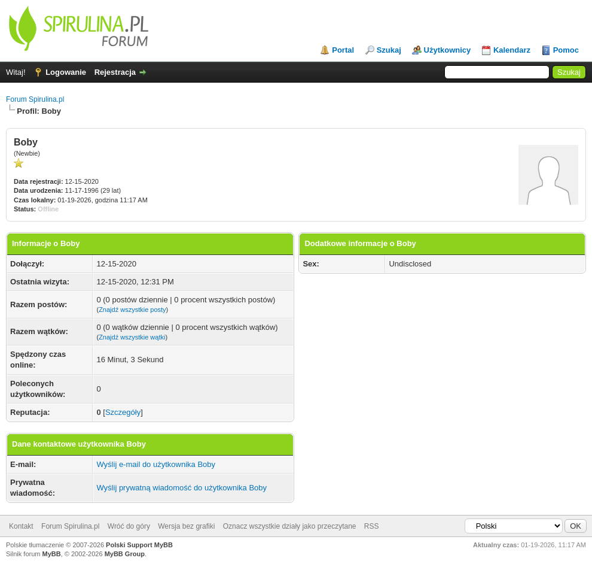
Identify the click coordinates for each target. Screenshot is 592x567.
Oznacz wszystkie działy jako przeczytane (289, 526)
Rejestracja (115, 72)
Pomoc (566, 50)
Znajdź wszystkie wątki (132, 337)
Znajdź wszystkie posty (132, 309)
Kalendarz (511, 50)
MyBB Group (125, 553)
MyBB (51, 553)
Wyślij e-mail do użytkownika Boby (155, 464)
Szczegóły (123, 412)
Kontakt (21, 526)
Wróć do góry (129, 526)
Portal (343, 50)
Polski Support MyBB (139, 544)
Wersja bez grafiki (186, 526)
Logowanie (65, 72)
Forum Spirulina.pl (35, 99)
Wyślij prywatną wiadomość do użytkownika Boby (181, 487)
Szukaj (389, 50)
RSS (371, 526)
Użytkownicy (447, 50)
